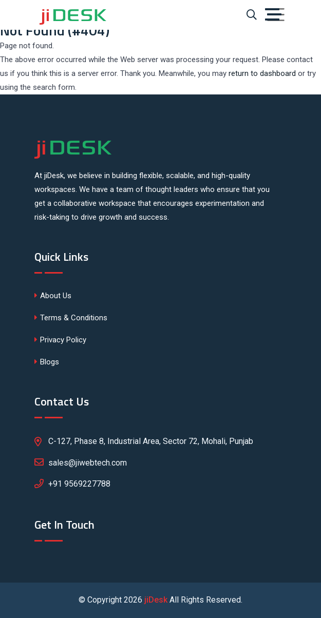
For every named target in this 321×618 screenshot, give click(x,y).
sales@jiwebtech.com (80, 462)
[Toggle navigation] (276, 15)
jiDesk (155, 600)
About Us (52, 295)
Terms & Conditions (70, 317)
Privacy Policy (60, 339)
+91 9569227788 (79, 484)
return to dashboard (262, 73)
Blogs (46, 361)
